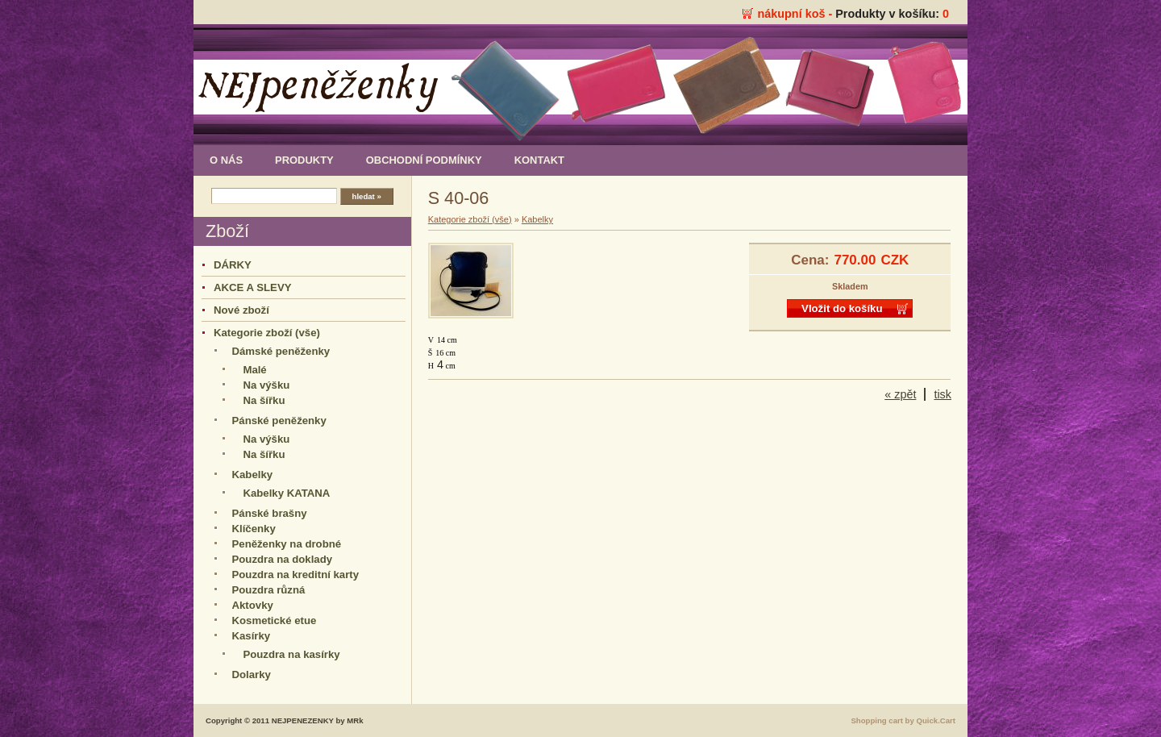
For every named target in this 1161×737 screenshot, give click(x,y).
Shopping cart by (903, 720)
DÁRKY (233, 265)
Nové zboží (241, 310)
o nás (226, 160)
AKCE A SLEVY (252, 287)
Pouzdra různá (269, 590)
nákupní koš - (796, 13)
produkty (304, 160)
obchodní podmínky (424, 160)
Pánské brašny (269, 513)
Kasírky (251, 636)
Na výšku (266, 385)
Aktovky (252, 605)
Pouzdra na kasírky (291, 654)
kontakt (539, 160)
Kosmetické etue (274, 620)
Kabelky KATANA (286, 493)
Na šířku (264, 400)
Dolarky (251, 674)
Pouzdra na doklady (282, 559)
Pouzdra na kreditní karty (296, 574)
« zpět (900, 394)
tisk (942, 394)
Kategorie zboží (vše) (267, 333)
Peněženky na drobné (287, 544)
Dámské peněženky (281, 351)
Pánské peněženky (279, 420)
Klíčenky (254, 529)
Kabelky (252, 474)
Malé (254, 370)
